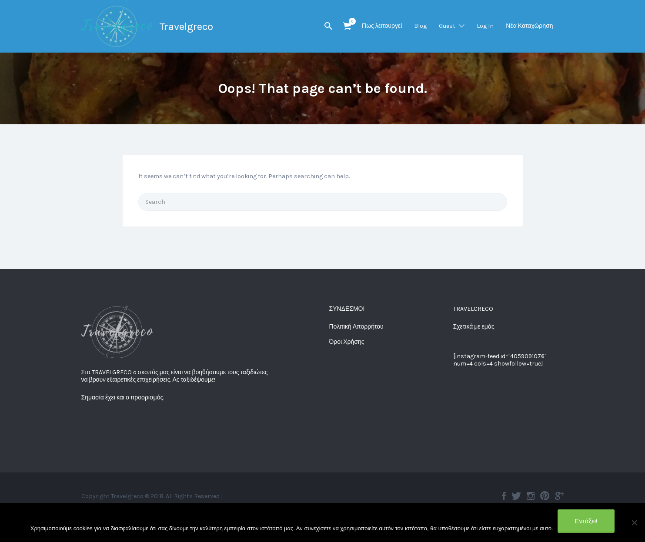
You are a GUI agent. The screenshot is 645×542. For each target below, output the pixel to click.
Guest (447, 26)
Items (350, 21)
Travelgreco (186, 26)
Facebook (504, 496)
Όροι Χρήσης (346, 342)
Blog (420, 26)
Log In (485, 26)
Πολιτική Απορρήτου (356, 326)
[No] (634, 522)
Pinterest (544, 496)
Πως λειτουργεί (382, 26)
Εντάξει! (586, 521)
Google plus (559, 496)
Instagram (531, 496)
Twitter (516, 496)
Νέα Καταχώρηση (529, 26)
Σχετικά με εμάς (474, 326)
